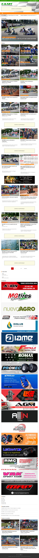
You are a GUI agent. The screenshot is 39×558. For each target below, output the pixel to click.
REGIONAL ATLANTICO (7, 249)
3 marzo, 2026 (4, 549)
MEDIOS (3, 222)
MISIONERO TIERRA (7, 95)
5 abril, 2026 (22, 99)
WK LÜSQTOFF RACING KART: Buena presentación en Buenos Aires (27, 53)
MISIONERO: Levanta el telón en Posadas (9, 64)
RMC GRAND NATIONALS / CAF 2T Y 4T (10, 37)
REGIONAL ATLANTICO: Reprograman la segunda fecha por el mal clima (9, 252)
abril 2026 (2, 498)
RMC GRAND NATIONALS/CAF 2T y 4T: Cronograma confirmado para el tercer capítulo (27, 167)
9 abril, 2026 (3, 65)
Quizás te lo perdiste (6, 518)
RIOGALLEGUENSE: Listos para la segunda (10, 197)
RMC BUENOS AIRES (25, 95)
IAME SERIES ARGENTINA (12, 529)
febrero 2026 (3, 500)
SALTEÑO (24, 79)
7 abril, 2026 (3, 99)
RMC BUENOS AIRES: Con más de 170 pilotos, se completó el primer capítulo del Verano (28, 548)
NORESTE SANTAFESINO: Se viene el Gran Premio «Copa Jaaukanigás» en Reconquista (28, 225)
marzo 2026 (3, 499)
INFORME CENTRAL (26, 249)
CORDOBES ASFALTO (7, 79)
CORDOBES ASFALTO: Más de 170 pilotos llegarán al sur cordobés (12, 15)
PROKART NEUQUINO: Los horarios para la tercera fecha (10, 53)
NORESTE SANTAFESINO (26, 222)
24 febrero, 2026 (22, 550)
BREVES (3, 79)
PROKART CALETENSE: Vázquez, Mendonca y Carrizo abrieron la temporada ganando (28, 198)
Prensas (22, 43)
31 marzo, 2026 (4, 533)
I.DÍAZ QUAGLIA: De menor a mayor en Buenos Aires (27, 64)
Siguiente (25, 268)
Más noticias (4, 68)
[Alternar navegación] (2, 13)
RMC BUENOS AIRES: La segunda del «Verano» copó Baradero (27, 532)
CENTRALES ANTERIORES (5, 529)
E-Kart (6, 65)
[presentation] (35, 18)
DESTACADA (3, 37)
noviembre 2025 (3, 503)
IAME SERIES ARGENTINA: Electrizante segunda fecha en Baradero (9, 532)
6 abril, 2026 (22, 65)
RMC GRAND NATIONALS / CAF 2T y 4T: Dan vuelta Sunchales (19, 38)
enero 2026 (3, 501)
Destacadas (4, 18)
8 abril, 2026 (22, 169)
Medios (3, 43)
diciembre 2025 (3, 502)
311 (21, 268)
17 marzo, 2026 (22, 533)
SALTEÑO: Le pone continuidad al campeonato (8, 511)
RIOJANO (6, 222)
